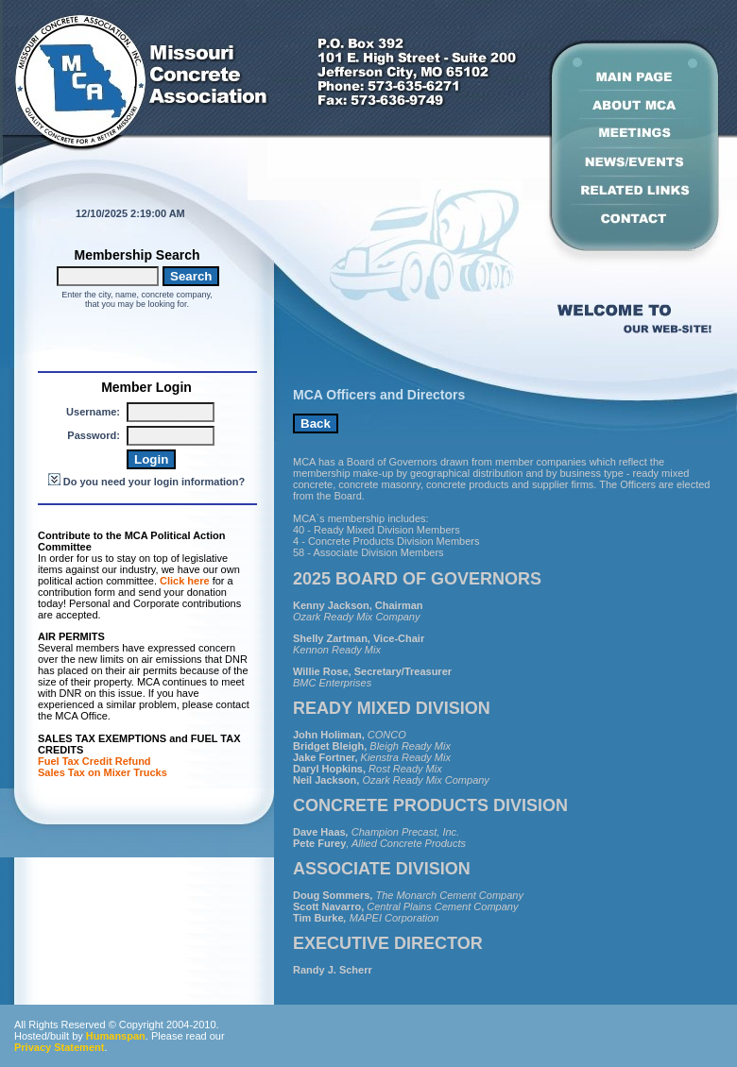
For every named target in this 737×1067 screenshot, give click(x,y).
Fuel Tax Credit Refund (94, 761)
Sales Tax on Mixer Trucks (104, 772)
